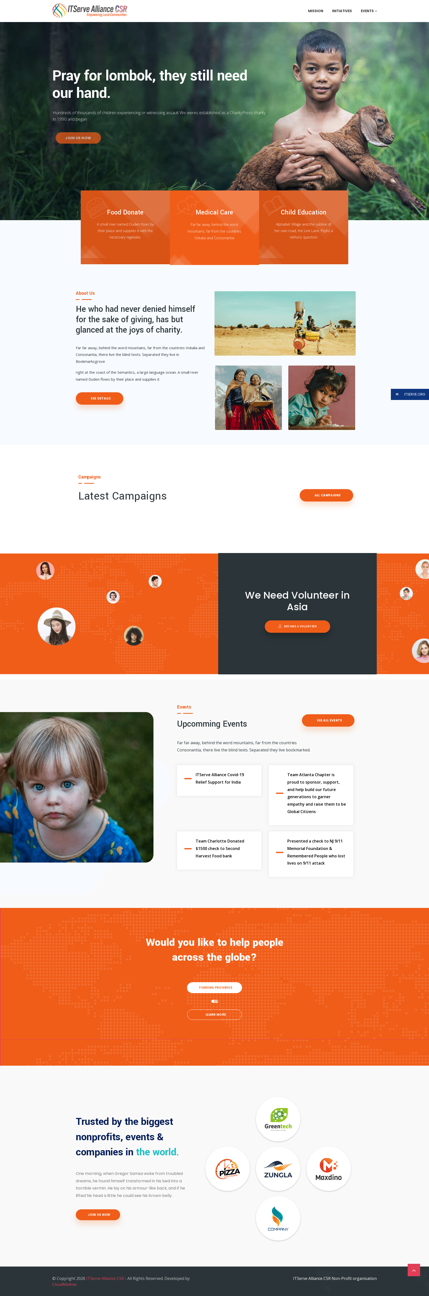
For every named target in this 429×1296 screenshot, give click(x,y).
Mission (315, 10)
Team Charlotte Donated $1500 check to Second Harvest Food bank (220, 848)
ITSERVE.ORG (408, 394)
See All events (329, 720)
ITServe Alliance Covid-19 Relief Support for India (220, 778)
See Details (100, 398)
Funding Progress (215, 987)
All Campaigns (327, 495)
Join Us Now (98, 1215)
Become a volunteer (297, 626)
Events (369, 10)
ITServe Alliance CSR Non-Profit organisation (335, 1278)
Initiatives (342, 10)
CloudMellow (64, 1284)
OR (216, 1001)
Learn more (215, 1014)
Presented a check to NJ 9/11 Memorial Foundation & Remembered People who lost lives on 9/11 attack (316, 852)
